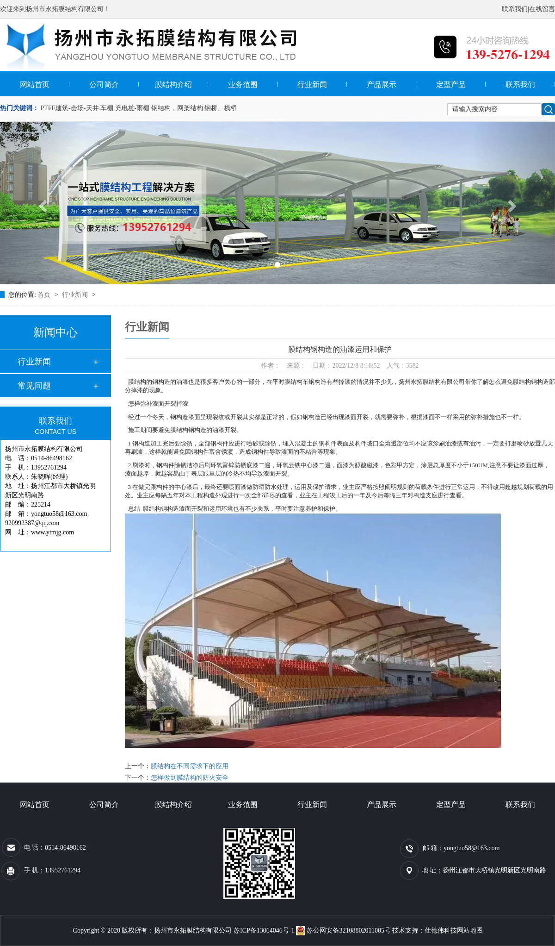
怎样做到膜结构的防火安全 (189, 777)
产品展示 (381, 84)
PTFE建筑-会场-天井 (70, 108)
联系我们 (515, 9)
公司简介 (104, 84)
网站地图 (470, 930)
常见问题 (34, 385)
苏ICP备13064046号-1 (264, 930)
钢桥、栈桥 (220, 108)
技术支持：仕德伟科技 (424, 930)
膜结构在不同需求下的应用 (189, 766)
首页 (44, 294)
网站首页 (34, 84)
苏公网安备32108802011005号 (344, 930)
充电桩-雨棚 (132, 108)
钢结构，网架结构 (177, 108)
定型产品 (451, 84)
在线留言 (542, 9)
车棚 (106, 108)
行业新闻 (312, 84)
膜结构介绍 (173, 84)
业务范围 (243, 84)
